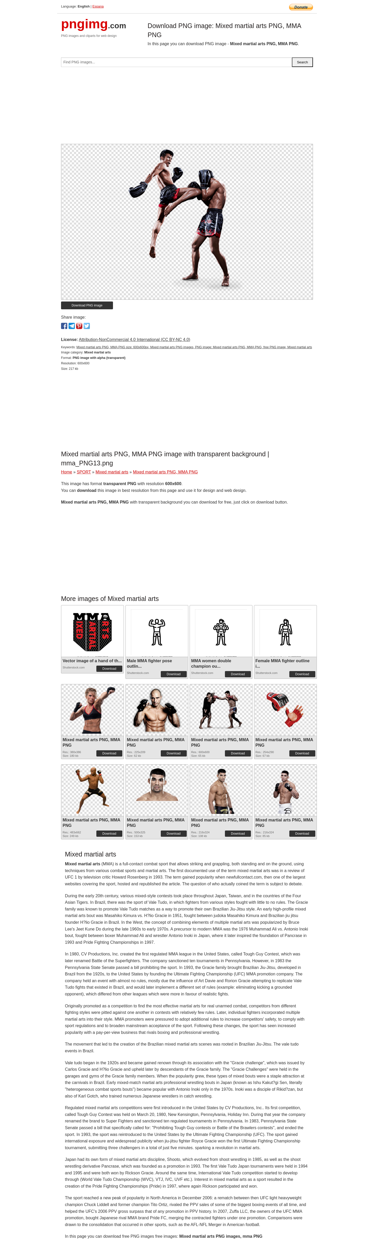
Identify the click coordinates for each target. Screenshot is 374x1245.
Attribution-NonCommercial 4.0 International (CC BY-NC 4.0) (134, 339)
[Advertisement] (187, 107)
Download (109, 669)
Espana (98, 6)
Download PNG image (87, 305)
